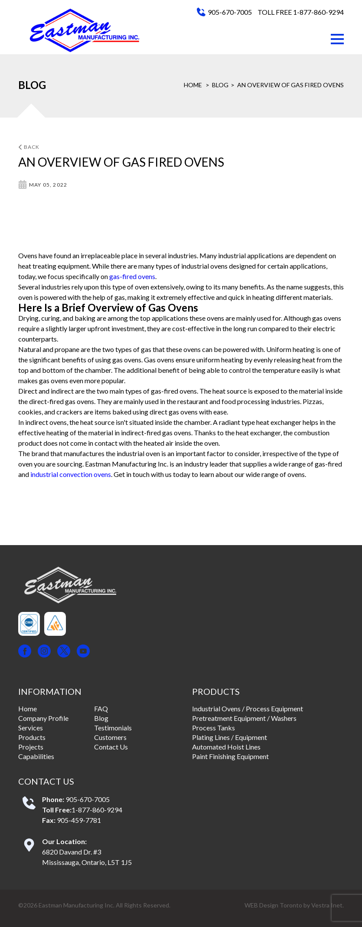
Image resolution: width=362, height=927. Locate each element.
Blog (220, 85)
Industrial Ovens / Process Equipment (247, 708)
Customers (110, 737)
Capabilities (36, 756)
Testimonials (113, 727)
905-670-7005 (230, 12)
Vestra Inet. (327, 905)
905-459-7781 (79, 820)
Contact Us (111, 747)
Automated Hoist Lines (226, 747)
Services (30, 727)
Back (29, 147)
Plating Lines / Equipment (229, 737)
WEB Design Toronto (273, 905)
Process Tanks (213, 727)
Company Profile (43, 718)
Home (193, 85)
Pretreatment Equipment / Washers (244, 718)
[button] (337, 39)
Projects (30, 747)
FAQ (101, 708)
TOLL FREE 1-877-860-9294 (301, 12)
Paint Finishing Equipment (230, 756)
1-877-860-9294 (97, 809)
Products (32, 737)
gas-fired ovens (132, 276)
